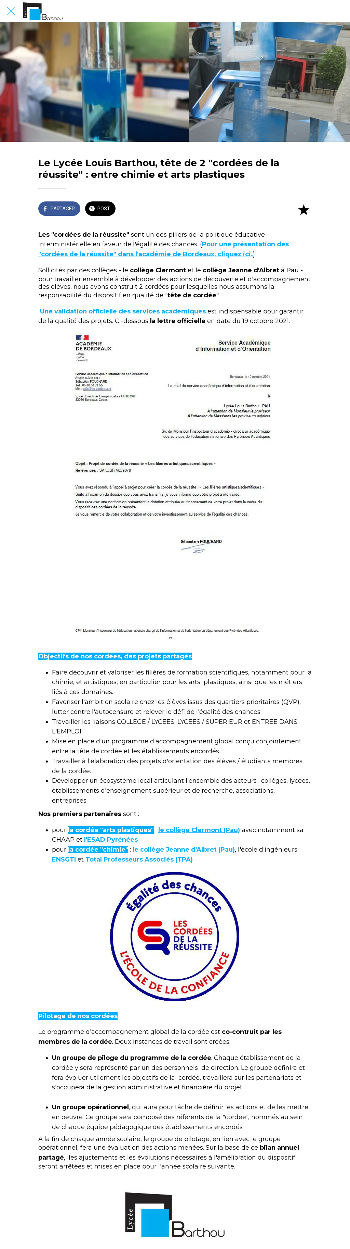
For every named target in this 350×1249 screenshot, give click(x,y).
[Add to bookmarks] (303, 209)
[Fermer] (11, 11)
